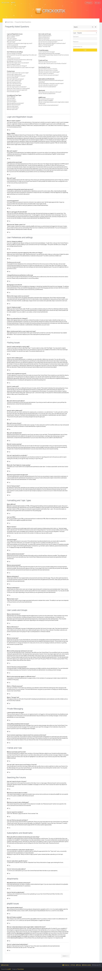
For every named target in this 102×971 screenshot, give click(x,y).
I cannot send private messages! (46, 52)
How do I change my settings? (14, 53)
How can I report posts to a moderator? (16, 86)
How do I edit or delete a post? (14, 74)
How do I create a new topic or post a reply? (18, 72)
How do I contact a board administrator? (48, 105)
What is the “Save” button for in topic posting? (18, 88)
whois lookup (51, 930)
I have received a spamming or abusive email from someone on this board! (53, 55)
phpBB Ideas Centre (14, 920)
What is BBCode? (11, 97)
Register (79, 33)
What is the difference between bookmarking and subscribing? (50, 81)
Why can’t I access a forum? (14, 82)
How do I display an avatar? (13, 64)
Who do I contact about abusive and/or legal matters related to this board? (53, 102)
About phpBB (51, 910)
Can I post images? (11, 101)
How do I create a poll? (12, 77)
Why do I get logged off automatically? (16, 46)
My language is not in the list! (14, 61)
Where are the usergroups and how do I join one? (50, 40)
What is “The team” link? (44, 46)
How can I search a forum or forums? (47, 68)
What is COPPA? (11, 37)
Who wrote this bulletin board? (46, 99)
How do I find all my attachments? (46, 93)
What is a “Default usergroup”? (46, 45)
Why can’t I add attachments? (14, 83)
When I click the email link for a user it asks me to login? (20, 67)
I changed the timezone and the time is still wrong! (19, 59)
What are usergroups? (44, 38)
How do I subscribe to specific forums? (48, 85)
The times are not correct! (13, 58)
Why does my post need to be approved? (17, 90)
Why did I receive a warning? (14, 85)
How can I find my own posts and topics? (48, 75)
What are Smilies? (11, 100)
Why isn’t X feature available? (45, 100)
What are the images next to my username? (18, 62)
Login (74, 33)
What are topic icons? (12, 109)
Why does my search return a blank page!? (49, 72)
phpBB (36, 289)
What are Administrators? (44, 35)
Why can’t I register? (12, 38)
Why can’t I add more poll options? (15, 79)
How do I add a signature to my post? (16, 76)
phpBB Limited (49, 909)
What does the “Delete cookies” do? (16, 48)
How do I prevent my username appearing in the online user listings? (22, 55)
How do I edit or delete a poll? (14, 80)
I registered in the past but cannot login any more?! (19, 43)
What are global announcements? (15, 103)
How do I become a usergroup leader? (47, 41)
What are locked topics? (13, 108)
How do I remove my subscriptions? (47, 86)
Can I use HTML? (11, 98)
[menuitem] (13, 2)
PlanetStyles (20, 969)
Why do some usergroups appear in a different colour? (52, 43)
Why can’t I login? (11, 41)
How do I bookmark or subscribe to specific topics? (51, 83)
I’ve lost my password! (12, 45)
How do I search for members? (46, 73)
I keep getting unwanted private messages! (49, 53)
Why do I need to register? (13, 35)
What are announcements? (14, 104)
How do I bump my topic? (13, 91)
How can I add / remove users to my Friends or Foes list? (52, 63)
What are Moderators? (44, 37)
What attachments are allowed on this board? (49, 92)
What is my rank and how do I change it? (17, 66)
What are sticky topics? (12, 106)
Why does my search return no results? (48, 70)
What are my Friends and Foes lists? (47, 62)
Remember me (78, 46)
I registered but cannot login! (14, 40)
